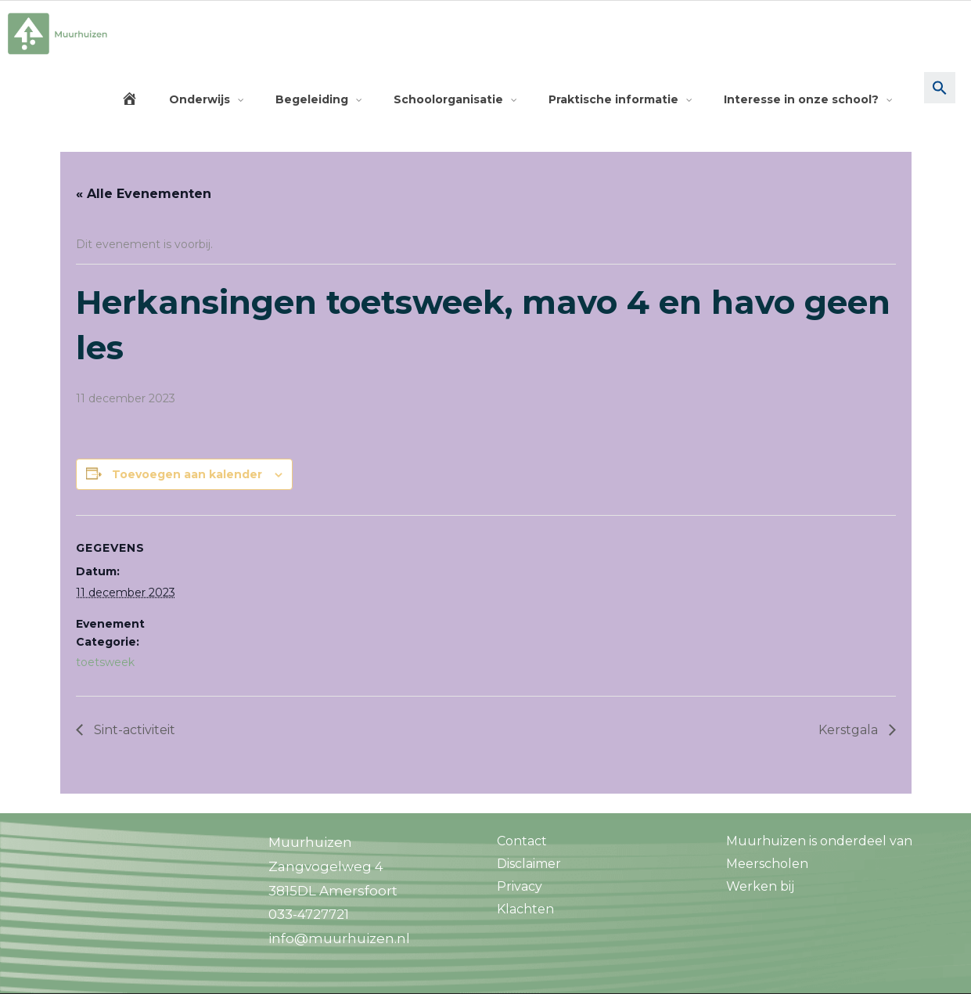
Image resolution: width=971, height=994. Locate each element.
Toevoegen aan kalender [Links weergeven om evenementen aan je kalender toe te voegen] (187, 474)
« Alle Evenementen (143, 193)
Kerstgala (849, 729)
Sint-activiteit (133, 729)
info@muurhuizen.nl (339, 938)
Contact (522, 841)
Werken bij (760, 886)
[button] (939, 99)
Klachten (525, 909)
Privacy (519, 886)
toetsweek (105, 662)
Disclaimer (529, 863)
